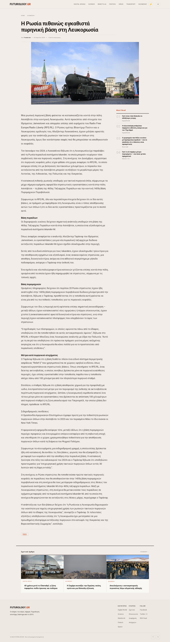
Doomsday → (144, 551)
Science (91, 4)
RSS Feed (143, 618)
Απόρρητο (132, 622)
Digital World (79, 4)
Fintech (112, 4)
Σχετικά (132, 610)
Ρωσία (25, 534)
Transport (131, 4)
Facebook (143, 610)
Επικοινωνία (133, 614)
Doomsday (143, 4)
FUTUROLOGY (20, 4)
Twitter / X (143, 614)
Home (23, 15)
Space (121, 4)
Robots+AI (102, 4)
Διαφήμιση (133, 618)
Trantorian (27, 37)
